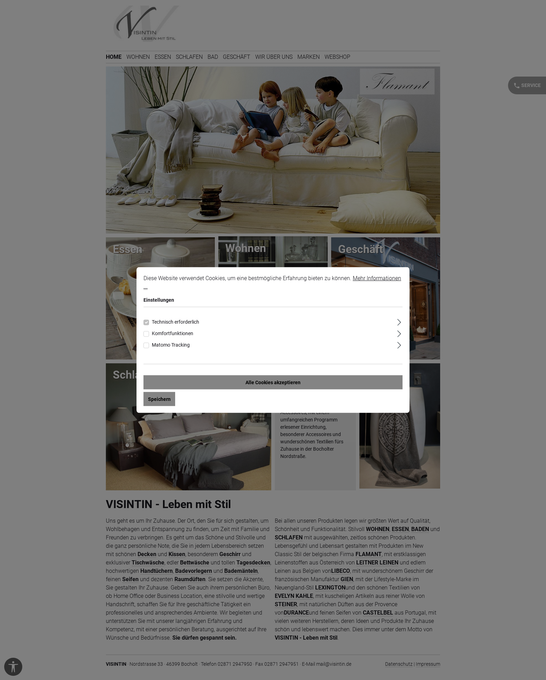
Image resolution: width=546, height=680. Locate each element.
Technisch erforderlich (175, 322)
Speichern (159, 399)
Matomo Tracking (171, 345)
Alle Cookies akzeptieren (273, 382)
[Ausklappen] (399, 321)
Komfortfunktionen (172, 333)
